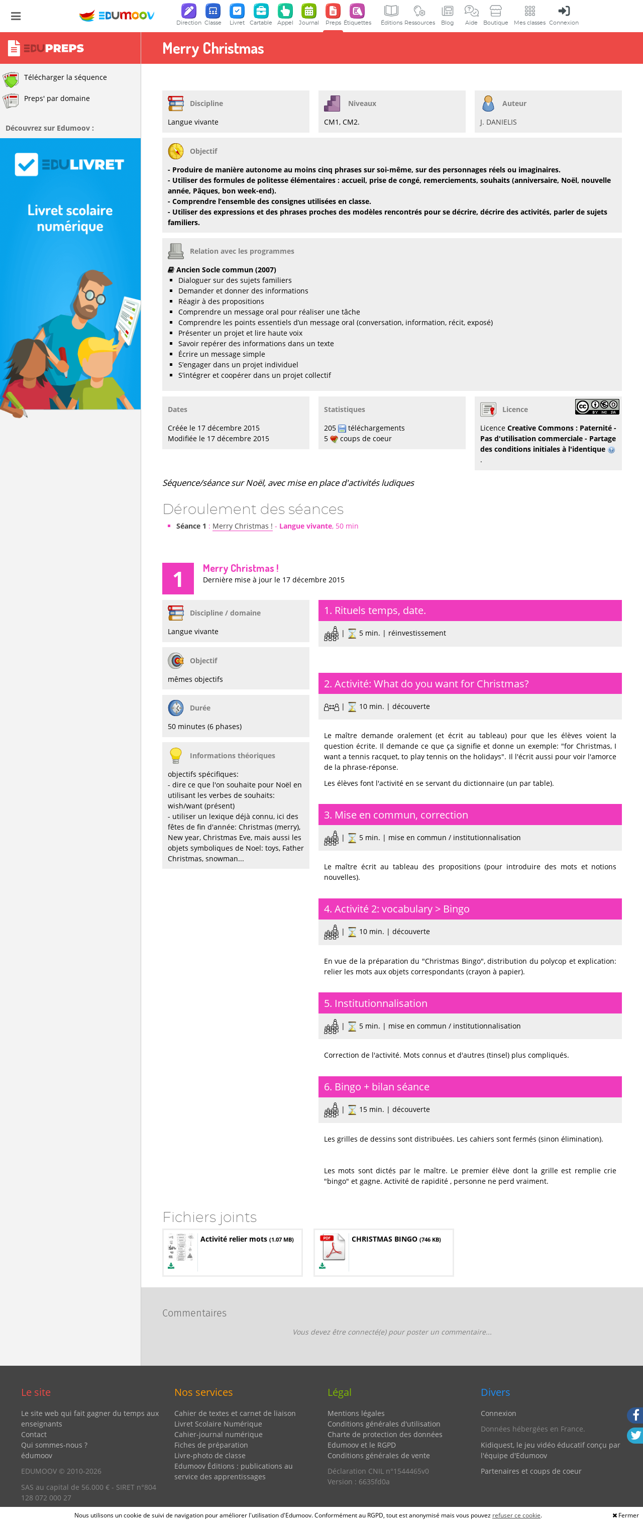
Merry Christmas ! (242, 526)
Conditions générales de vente (379, 1455)
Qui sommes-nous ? (54, 1445)
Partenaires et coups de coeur (531, 1471)
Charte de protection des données (385, 1434)
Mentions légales (356, 1413)
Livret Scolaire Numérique (218, 1424)
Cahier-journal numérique (218, 1434)
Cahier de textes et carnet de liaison (235, 1413)
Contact (34, 1434)
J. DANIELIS (498, 122)
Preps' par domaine (46, 101)
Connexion (498, 1413)
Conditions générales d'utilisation (384, 1424)
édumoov (36, 1455)
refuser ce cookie (516, 1515)
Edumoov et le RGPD (362, 1445)
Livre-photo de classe (210, 1455)
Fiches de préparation (211, 1445)
